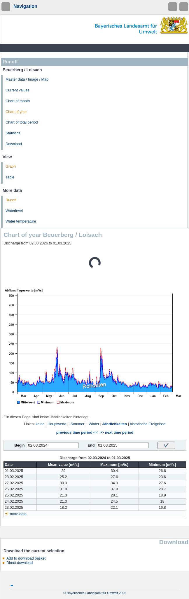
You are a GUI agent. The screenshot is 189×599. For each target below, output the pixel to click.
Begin (20, 445)
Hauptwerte (57, 424)
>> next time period (116, 432)
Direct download (19, 563)
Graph (11, 166)
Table (10, 177)
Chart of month (18, 101)
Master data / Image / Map (27, 79)
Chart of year (16, 112)
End (91, 445)
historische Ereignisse (148, 424)
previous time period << (77, 432)
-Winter (93, 424)
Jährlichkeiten (114, 424)
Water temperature (21, 221)
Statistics (13, 133)
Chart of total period (22, 122)
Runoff (11, 200)
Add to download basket (26, 558)
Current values (17, 90)
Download (14, 144)
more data (18, 514)
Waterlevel (14, 211)
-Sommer (77, 424)
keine (40, 424)
